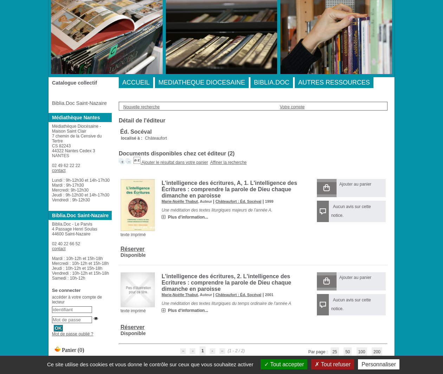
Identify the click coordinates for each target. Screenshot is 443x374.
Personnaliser (378, 364)
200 (376, 351)
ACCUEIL (136, 82)
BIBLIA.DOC (271, 82)
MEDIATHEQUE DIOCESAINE (201, 82)
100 (361, 351)
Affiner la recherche (228, 162)
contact (59, 170)
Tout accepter (284, 364)
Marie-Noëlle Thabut (180, 201)
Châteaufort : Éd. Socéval (238, 201)
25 (334, 351)
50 (347, 351)
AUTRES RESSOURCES (334, 82)
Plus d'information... (188, 217)
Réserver (132, 249)
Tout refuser (333, 364)
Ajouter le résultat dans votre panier (175, 162)
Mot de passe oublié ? (72, 334)
